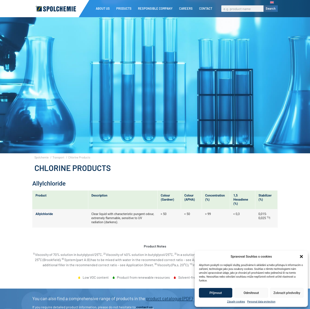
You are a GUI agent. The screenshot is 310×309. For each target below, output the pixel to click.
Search (271, 8)
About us (104, 8)
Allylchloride (44, 214)
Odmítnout (251, 293)
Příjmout (215, 293)
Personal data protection (261, 301)
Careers (187, 8)
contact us (144, 307)
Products (125, 8)
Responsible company (156, 8)
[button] (301, 256)
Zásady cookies (236, 301)
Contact (205, 8)
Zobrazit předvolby (286, 293)
